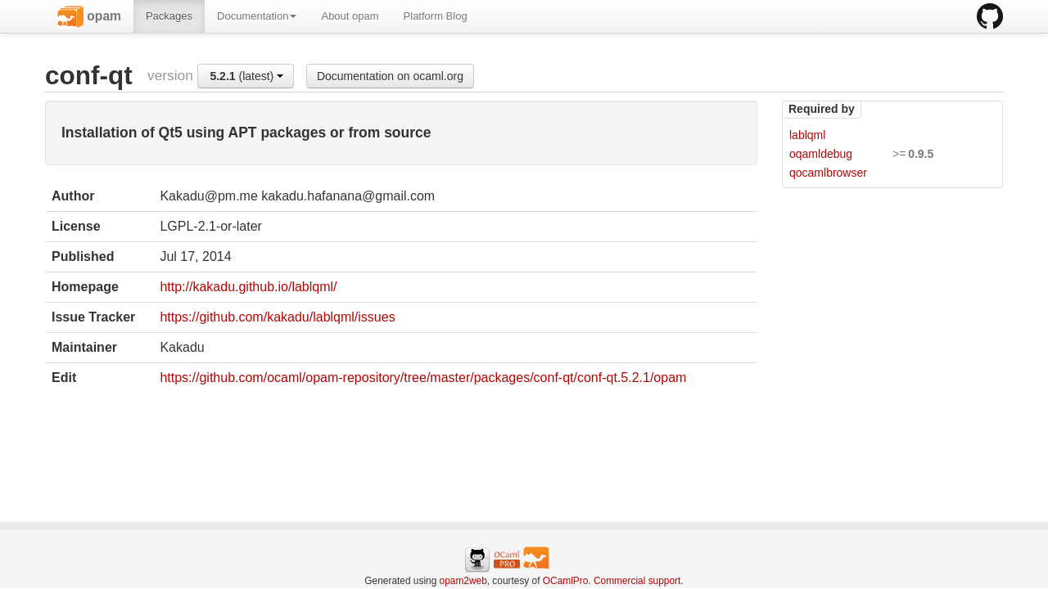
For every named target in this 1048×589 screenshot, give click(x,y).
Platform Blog (436, 16)
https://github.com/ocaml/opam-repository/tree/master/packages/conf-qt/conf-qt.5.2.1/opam (423, 377)
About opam (349, 16)
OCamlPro (566, 581)
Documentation (256, 16)
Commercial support (637, 581)
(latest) (246, 76)
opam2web (463, 581)
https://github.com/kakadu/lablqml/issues (277, 317)
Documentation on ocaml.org (390, 76)
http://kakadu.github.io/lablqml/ (248, 287)
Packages (169, 16)
